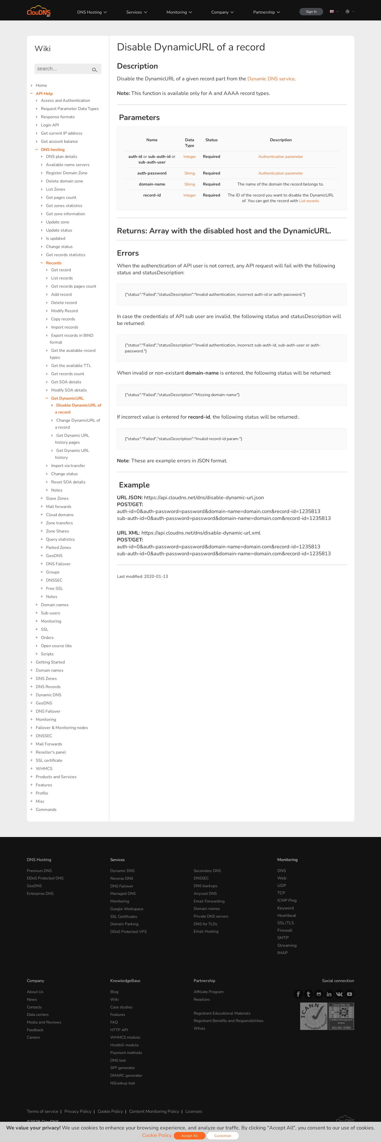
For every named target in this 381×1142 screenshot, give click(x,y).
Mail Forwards (49, 744)
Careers (34, 1036)
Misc (40, 801)
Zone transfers (59, 523)
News (32, 999)
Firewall (284, 930)
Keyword (285, 908)
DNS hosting (53, 150)
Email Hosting (207, 930)
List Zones (55, 189)
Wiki (114, 999)
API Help (44, 93)
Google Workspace (128, 908)
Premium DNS (40, 871)
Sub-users (50, 613)
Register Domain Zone (67, 173)
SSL (44, 629)
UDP (281, 885)
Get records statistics (65, 255)
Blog (114, 992)
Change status (59, 246)
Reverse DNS (122, 878)
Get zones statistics (64, 206)
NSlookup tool (123, 1081)
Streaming (287, 945)
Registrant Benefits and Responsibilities (231, 1020)
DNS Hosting (87, 12)
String (189, 173)
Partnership (261, 12)
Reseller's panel (51, 752)
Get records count (67, 374)
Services (131, 12)
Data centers (38, 1014)
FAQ (114, 1022)
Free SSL (54, 588)
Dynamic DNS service (272, 78)
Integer (189, 156)
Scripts (47, 654)
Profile (42, 793)
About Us (36, 992)
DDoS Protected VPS (129, 930)
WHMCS (44, 768)
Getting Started (50, 662)
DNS (281, 871)
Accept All (190, 1135)
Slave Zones (57, 498)
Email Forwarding (210, 900)
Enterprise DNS (41, 893)
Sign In (309, 11)
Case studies (122, 1007)
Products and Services (56, 777)
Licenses (188, 1109)
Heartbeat (286, 915)
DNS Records (48, 687)
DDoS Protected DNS (47, 878)
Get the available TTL (71, 365)
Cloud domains (60, 515)
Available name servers (68, 165)
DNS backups (206, 885)
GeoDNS (54, 556)
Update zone (57, 222)
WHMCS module (126, 1036)
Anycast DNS (206, 893)
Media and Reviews (45, 1022)
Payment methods (127, 1051)
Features (44, 785)
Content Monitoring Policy (149, 1109)
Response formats (58, 117)
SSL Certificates (125, 915)
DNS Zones (46, 678)
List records (62, 278)
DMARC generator (127, 1074)
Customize (223, 1135)
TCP (281, 893)
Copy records (63, 319)
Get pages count (61, 197)
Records (54, 263)
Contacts (35, 1007)
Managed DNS (123, 893)
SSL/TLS (285, 923)
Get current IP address (61, 133)
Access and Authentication (65, 100)
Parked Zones (58, 547)
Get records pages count (73, 286)
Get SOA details (66, 382)
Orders (47, 637)
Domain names (55, 605)
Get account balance (59, 141)
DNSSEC (54, 580)
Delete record (64, 303)
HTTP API (119, 1029)
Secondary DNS (208, 871)
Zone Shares (57, 531)
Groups (53, 572)
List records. (309, 201)
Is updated (55, 238)
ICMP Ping (287, 900)
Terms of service (42, 1109)
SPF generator (123, 1066)
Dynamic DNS (48, 695)
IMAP (282, 953)
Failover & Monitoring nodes (62, 728)
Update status (59, 230)
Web (281, 878)
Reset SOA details (68, 482)
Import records (64, 327)
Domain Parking (124, 923)
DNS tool (118, 1059)
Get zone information (65, 214)
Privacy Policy (76, 1109)
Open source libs (56, 646)
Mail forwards (58, 506)
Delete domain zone (64, 181)
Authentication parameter (280, 156)
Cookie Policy (107, 1109)
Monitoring (174, 12)
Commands (46, 809)
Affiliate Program (209, 992)
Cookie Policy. (157, 1135)
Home (41, 85)
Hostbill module (125, 1044)
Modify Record (64, 311)
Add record (61, 294)
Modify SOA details (69, 390)
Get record (61, 270)
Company (217, 12)
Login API (50, 125)
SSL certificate (49, 760)
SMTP (283, 938)
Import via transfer (68, 466)
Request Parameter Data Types (70, 109)
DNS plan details (61, 156)
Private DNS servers (212, 915)
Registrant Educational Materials (224, 1013)
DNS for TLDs (207, 923)
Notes (56, 490)
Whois (200, 1028)
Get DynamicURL (67, 398)
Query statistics (60, 539)
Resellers (203, 999)
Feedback (35, 1029)
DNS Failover (58, 564)
